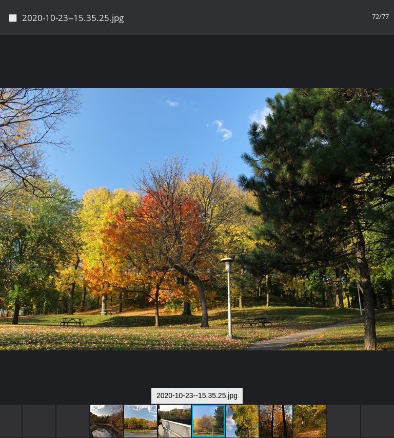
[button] (385, 61)
